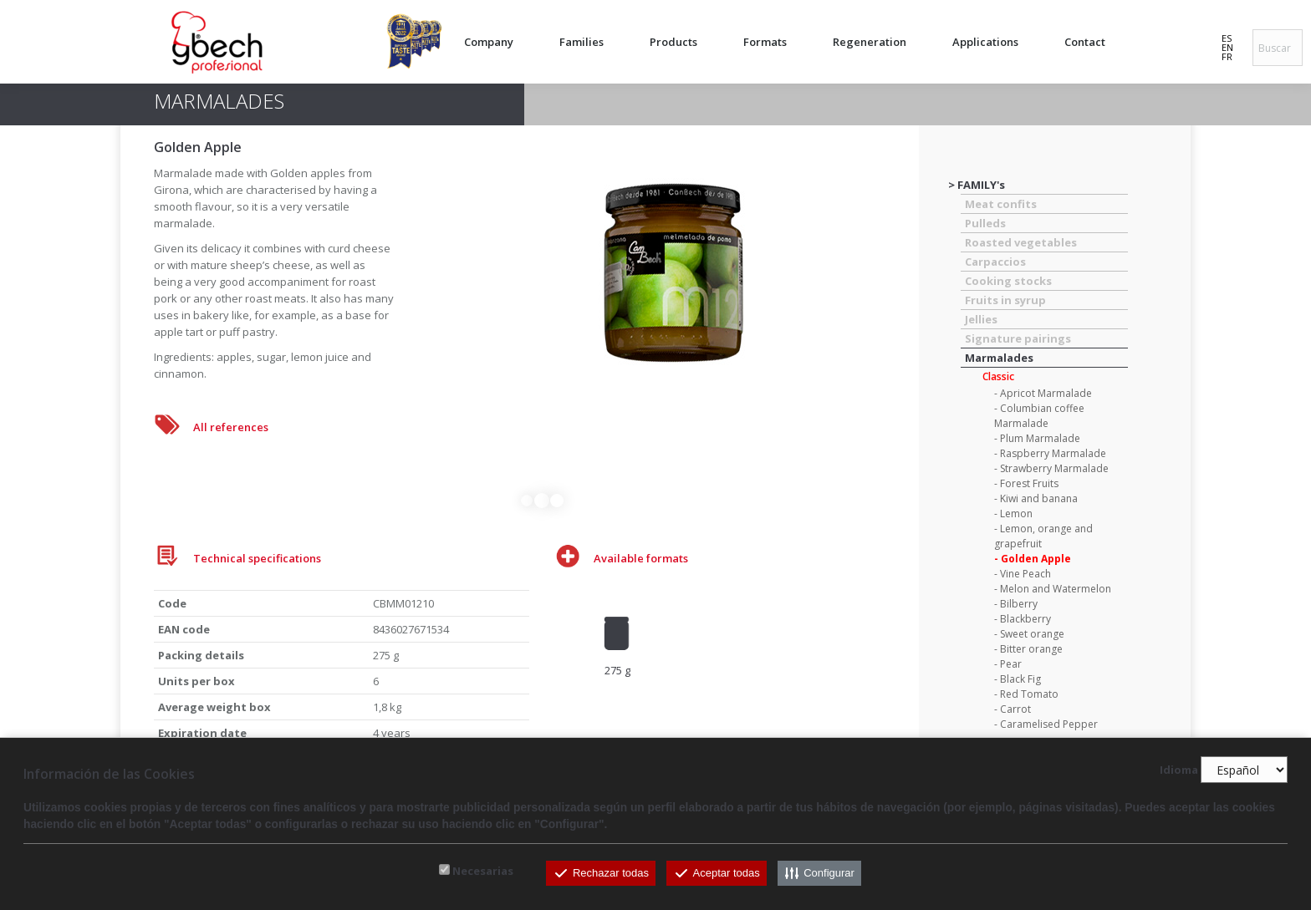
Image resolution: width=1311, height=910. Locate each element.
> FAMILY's (976, 184)
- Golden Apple (1032, 559)
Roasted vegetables (1021, 242)
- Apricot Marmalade (1043, 393)
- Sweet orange (1029, 634)
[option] (617, 634)
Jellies (981, 319)
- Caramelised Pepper (1046, 724)
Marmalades (999, 357)
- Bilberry (1016, 604)
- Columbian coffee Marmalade (1039, 415)
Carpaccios (995, 261)
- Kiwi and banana (1036, 498)
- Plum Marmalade (1037, 438)
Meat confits (1001, 203)
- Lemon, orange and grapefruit (1043, 536)
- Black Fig (1017, 679)
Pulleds (985, 223)
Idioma (1179, 770)
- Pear (1008, 664)
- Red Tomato (1026, 694)
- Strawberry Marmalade (1051, 468)
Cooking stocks (1008, 280)
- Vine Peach (1022, 574)
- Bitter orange (1028, 649)
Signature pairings (1018, 338)
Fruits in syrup (1005, 300)
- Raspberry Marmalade (1050, 453)
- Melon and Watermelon (1052, 589)
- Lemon (1013, 513)
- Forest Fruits (1026, 483)
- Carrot (1012, 709)
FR (1227, 56)
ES (1227, 38)
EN (1227, 47)
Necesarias (482, 870)
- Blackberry (1022, 619)
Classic (998, 376)
